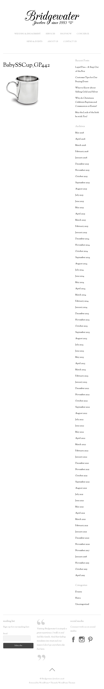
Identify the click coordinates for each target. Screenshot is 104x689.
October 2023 (81, 326)
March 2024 (80, 295)
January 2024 (81, 307)
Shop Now (66, 34)
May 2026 (79, 132)
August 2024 (81, 263)
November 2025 (82, 170)
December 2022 (82, 388)
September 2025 (82, 182)
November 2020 (82, 544)
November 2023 (82, 319)
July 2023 (79, 344)
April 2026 (80, 139)
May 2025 (79, 207)
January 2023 (81, 382)
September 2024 (82, 257)
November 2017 (82, 550)
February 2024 (81, 301)
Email (5, 633)
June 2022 (79, 425)
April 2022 (80, 438)
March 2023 (80, 369)
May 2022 (79, 432)
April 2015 (80, 575)
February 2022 (81, 450)
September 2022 (82, 407)
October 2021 (81, 475)
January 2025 (81, 232)
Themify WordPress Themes (62, 682)
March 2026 (80, 145)
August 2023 (81, 338)
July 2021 (79, 494)
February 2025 (81, 226)
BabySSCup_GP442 (26, 65)
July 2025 (79, 195)
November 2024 (82, 245)
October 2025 (81, 176)
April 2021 (80, 513)
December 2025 (82, 164)
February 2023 (81, 376)
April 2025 (80, 213)
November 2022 (82, 394)
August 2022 (81, 413)
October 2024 (81, 251)
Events (78, 591)
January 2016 (81, 556)
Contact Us (70, 41)
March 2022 (80, 444)
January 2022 (81, 457)
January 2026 (81, 157)
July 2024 (79, 270)
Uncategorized (82, 604)
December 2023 (82, 313)
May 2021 (79, 506)
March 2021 (80, 519)
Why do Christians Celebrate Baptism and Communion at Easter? (86, 102)
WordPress (44, 682)
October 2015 (81, 569)
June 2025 (79, 201)
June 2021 (79, 500)
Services (50, 34)
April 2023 (80, 363)
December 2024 (82, 238)
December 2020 (82, 538)
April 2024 (80, 288)
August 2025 (81, 189)
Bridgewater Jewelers (51, 678)
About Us (53, 41)
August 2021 (81, 488)
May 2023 (79, 357)
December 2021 (82, 463)
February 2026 (81, 151)
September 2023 (82, 332)
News (78, 598)
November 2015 (82, 563)
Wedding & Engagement (27, 34)
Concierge (83, 34)
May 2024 (79, 282)
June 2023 (79, 351)
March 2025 (80, 220)
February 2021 (81, 525)
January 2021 (81, 531)
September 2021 (82, 482)
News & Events (34, 41)
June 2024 (79, 276)
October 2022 (81, 401)
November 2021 (82, 469)
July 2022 (79, 419)
